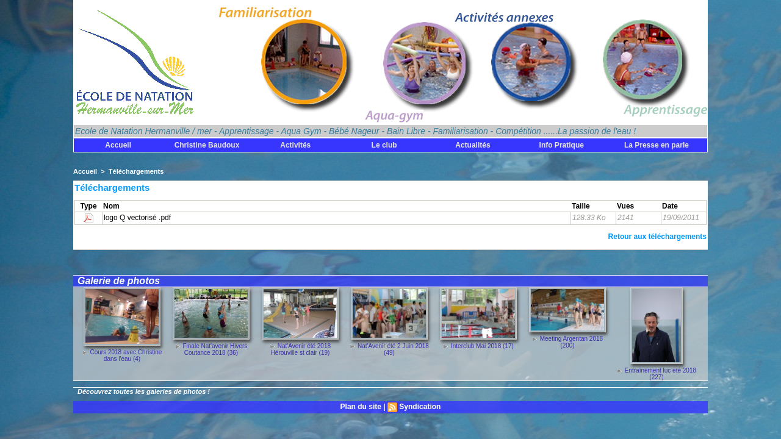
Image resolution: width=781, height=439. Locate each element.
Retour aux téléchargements (657, 236)
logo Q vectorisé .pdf (137, 217)
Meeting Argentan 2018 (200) (571, 342)
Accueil (118, 145)
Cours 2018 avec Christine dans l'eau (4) (126, 355)
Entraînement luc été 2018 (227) (660, 373)
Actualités (472, 145)
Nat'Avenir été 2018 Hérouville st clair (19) (301, 349)
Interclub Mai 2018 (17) (482, 346)
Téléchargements (136, 171)
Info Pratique (561, 145)
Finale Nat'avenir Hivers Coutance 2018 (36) (214, 349)
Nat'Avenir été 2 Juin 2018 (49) (393, 349)
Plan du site (360, 406)
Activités (295, 145)
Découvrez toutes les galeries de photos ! (143, 391)
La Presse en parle (656, 145)
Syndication (420, 406)
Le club (384, 145)
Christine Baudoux (207, 145)
